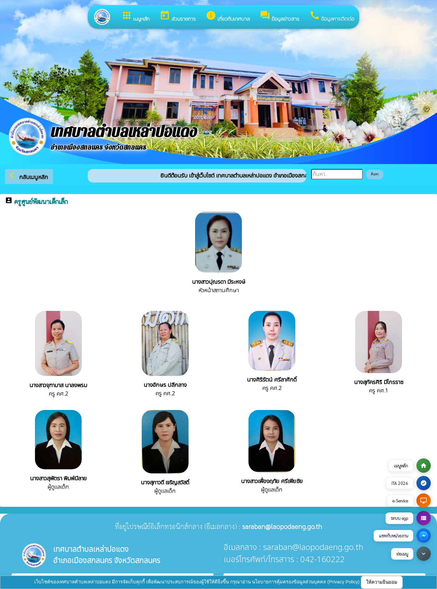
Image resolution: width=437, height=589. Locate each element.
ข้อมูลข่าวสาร (279, 16)
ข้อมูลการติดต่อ (331, 16)
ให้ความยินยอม (381, 582)
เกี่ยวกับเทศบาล (228, 16)
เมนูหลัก (135, 16)
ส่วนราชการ (178, 16)
